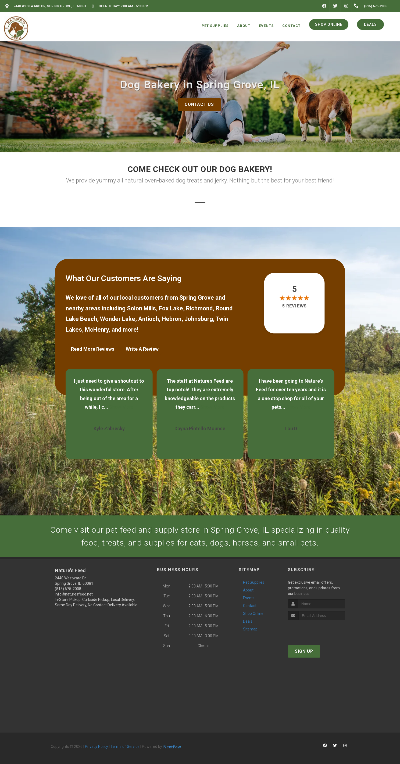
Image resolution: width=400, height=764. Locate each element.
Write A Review (142, 349)
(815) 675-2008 (68, 589)
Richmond (199, 308)
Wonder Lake (117, 318)
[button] (192, 473)
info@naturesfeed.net (74, 594)
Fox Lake (171, 308)
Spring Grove (196, 297)
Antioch (148, 318)
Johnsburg (198, 318)
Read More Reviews (92, 349)
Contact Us (199, 104)
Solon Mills (141, 308)
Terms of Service (125, 746)
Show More (121, 407)
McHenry (97, 329)
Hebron (171, 318)
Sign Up (304, 651)
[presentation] (316, 630)
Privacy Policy (96, 746)
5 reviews (294, 306)
